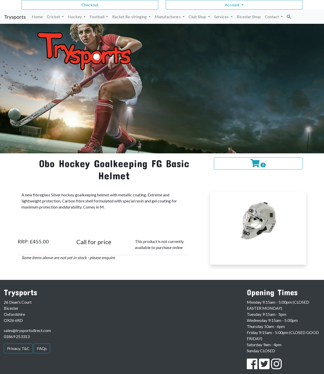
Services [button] (221, 16)
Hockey (75, 16)
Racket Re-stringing (130, 16)
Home (37, 16)
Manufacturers (168, 16)
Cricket (54, 16)
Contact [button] (272, 16)
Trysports (15, 17)
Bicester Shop (249, 16)
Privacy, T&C (18, 348)
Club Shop (198, 16)
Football (97, 16)
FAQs (42, 348)
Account (232, 4)
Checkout (90, 4)
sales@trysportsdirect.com (27, 330)
